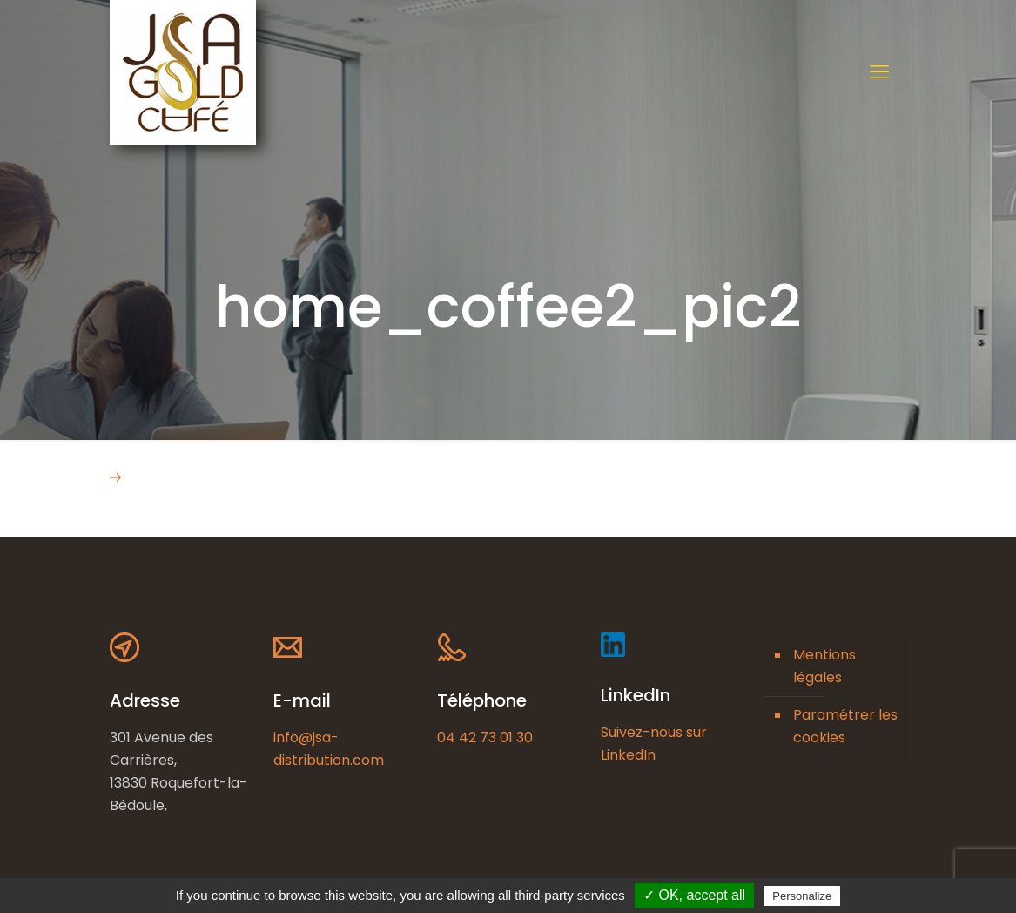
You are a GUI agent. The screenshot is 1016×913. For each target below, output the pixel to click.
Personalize (801, 896)
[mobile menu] (879, 72)
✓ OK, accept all (694, 895)
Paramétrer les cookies (845, 726)
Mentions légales (824, 666)
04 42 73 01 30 (485, 737)
